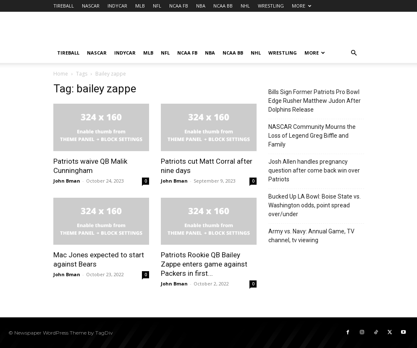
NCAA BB (223, 6)
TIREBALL (63, 6)
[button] (354, 53)
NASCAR (91, 6)
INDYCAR (117, 6)
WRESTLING (271, 6)
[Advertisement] (265, 30)
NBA (200, 6)
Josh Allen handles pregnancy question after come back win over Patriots (314, 170)
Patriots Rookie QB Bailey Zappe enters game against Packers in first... (204, 264)
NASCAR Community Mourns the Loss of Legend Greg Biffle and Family (312, 135)
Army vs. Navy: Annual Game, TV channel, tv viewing (311, 235)
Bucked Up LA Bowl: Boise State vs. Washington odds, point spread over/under (314, 205)
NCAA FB (178, 6)
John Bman (66, 181)
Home (60, 73)
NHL (245, 6)
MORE (301, 6)
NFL (157, 6)
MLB (140, 6)
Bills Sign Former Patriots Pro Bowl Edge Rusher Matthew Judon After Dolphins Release (314, 101)
